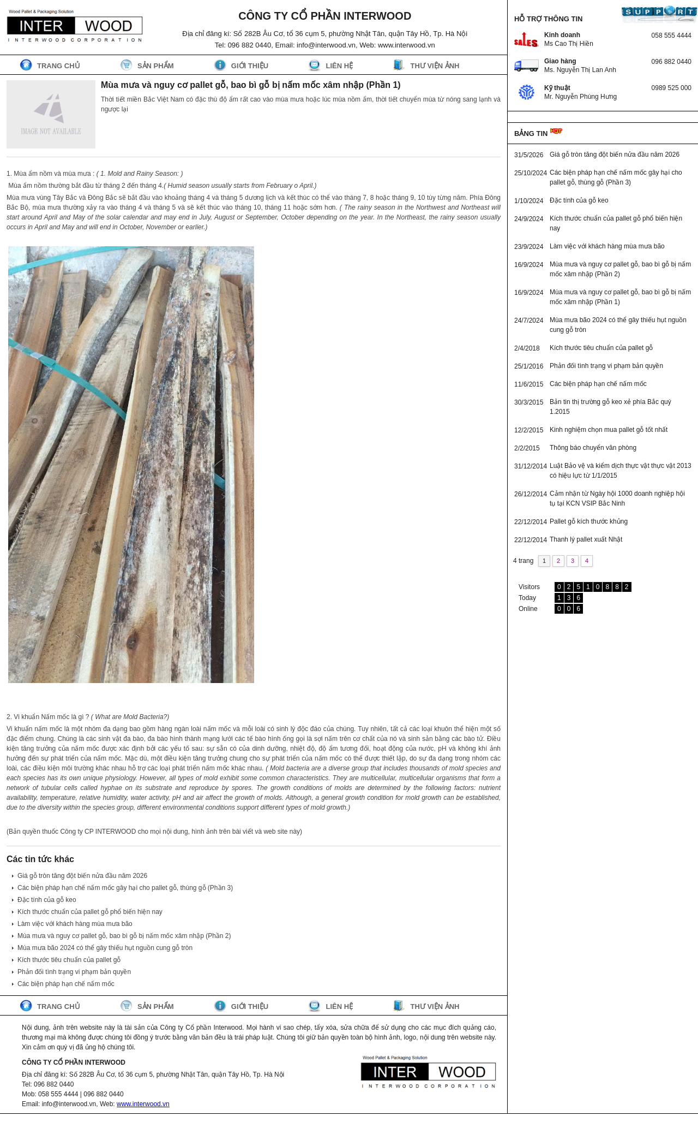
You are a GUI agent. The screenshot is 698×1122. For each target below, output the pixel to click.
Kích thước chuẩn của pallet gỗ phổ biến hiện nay (90, 912)
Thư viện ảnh (434, 66)
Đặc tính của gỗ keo (46, 900)
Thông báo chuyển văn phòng (593, 448)
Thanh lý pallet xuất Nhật (586, 539)
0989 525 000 (671, 88)
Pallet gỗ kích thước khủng (589, 521)
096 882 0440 (671, 62)
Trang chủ (58, 66)
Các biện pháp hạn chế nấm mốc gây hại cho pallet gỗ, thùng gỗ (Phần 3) (125, 888)
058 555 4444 (671, 35)
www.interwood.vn (143, 1104)
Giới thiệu (249, 66)
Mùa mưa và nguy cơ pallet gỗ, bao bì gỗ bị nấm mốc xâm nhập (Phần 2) (124, 936)
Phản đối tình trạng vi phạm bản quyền (74, 972)
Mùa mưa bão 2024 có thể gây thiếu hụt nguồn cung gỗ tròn (104, 948)
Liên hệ (339, 66)
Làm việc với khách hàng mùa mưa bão (75, 924)
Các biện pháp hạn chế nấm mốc (66, 984)
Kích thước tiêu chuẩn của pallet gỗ (69, 960)
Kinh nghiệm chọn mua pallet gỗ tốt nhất (608, 430)
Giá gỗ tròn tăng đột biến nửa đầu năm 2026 (82, 876)
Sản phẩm (155, 66)
